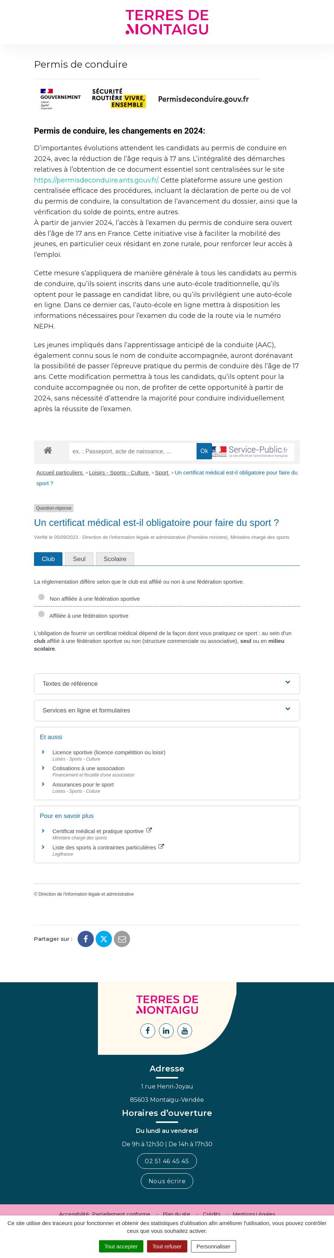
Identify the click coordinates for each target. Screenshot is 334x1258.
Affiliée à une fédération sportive (83, 616)
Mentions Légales (254, 1214)
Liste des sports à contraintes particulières (108, 847)
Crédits (211, 1214)
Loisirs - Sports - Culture (119, 472)
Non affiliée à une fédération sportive (89, 599)
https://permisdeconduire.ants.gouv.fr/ (96, 180)
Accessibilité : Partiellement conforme (104, 1214)
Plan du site (176, 1214)
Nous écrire (167, 1181)
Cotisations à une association (88, 768)
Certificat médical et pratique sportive (102, 831)
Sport (162, 472)
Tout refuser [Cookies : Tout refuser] (167, 1246)
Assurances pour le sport (83, 784)
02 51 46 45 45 (167, 1161)
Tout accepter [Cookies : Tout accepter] (121, 1246)
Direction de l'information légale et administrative (86, 894)
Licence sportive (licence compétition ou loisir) (109, 752)
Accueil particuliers (60, 472)
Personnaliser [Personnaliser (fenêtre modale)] (214, 1246)
